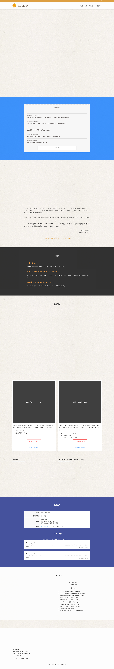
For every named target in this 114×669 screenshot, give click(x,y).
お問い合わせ (64, 664)
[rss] (99, 1)
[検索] (101, 1)
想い (53, 664)
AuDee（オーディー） (32, 543)
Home (48, 664)
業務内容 (57, 664)
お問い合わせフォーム (47, 526)
